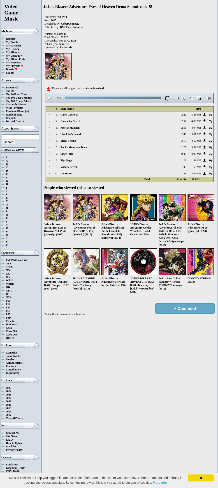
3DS (8, 297)
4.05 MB (196, 121)
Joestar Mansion (70, 127)
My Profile (12, 42)
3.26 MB (196, 114)
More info (160, 482)
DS (7, 294)
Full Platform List (16, 260)
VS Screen (66, 173)
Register (11, 38)
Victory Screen (69, 167)
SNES (9, 266)
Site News (11, 436)
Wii (8, 277)
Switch (10, 283)
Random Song (14, 114)
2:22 (183, 114)
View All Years (14, 418)
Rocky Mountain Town (73, 147)
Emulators (12, 464)
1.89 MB (196, 160)
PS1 (8, 300)
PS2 (8, 304)
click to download (93, 88)
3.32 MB (196, 147)
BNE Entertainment (71, 27)
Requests (11, 118)
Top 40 (10, 91)
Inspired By (12, 373)
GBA (9, 290)
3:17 (183, 140)
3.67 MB (196, 134)
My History (12, 49)
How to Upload (14, 443)
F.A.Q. (9, 439)
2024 (8, 391)
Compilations (13, 369)
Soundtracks (13, 356)
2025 (8, 387)
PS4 (8, 310)
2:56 (183, 127)
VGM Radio (13, 471)
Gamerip (64, 44)
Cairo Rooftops (69, 114)
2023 (8, 394)
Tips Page (66, 160)
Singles (10, 359)
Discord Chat (15, 121)
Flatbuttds (66, 47)
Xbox (9, 327)
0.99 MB (196, 153)
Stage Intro (66, 153)
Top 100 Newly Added (18, 101)
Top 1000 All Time (16, 94)
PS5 (8, 314)
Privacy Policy (14, 449)
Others (10, 338)
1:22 (183, 160)
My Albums (12, 52)
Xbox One (12, 334)
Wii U (9, 280)
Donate (11, 69)
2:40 (183, 134)
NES (8, 263)
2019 (8, 408)
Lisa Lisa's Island (70, 134)
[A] (27, 111)
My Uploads (14, 55)
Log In (10, 72)
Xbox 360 (11, 331)
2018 (8, 411)
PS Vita (10, 321)
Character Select (70, 121)
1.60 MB (196, 167)
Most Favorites (14, 107)
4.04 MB (196, 127)
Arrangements (14, 362)
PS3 (8, 307)
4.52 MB (196, 140)
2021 (8, 401)
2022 (8, 398)
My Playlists (14, 65)
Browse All (12, 87)
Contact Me (12, 433)
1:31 (183, 173)
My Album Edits (15, 59)
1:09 (183, 167)
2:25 (183, 147)
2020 (8, 404)
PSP (8, 317)
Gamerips (11, 352)
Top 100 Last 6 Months (19, 97)
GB (8, 287)
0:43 (183, 153)
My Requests (13, 62)
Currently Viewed (16, 104)
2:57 (183, 121)
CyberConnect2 (70, 23)
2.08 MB (196, 173)
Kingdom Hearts (15, 467)
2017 (8, 414)
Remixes (11, 366)
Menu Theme (68, 140)
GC (8, 273)
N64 (8, 270)
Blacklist (11, 446)
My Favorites (13, 45)
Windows (11, 324)
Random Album (15, 111)
